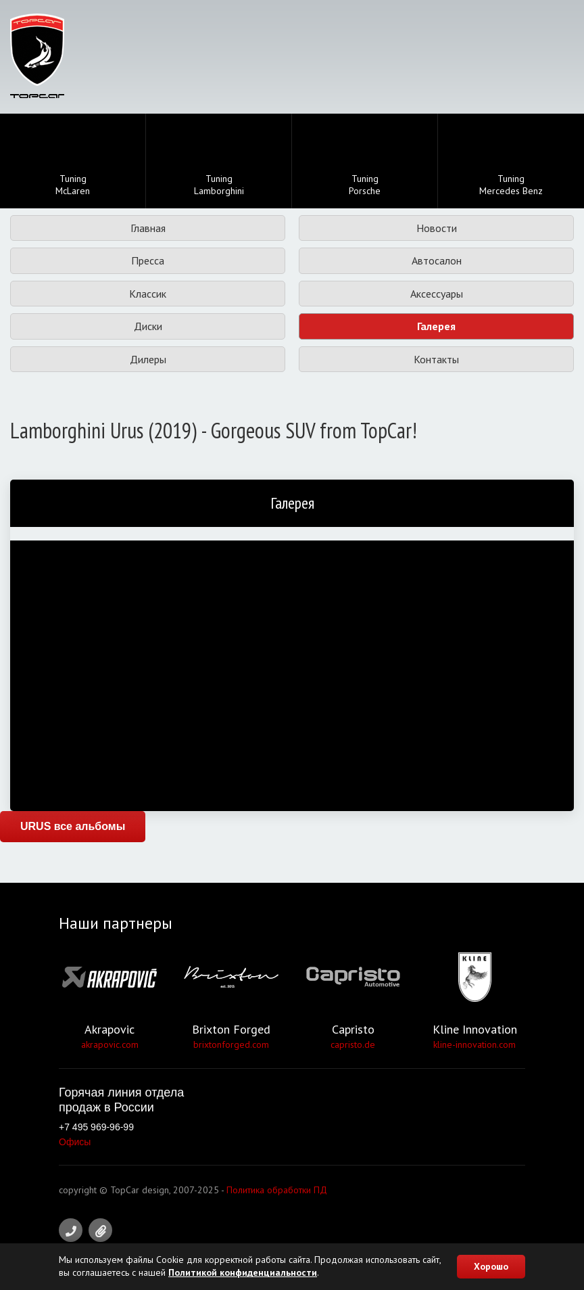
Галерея (436, 326)
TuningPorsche (365, 162)
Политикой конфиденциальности (242, 1272)
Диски (148, 326)
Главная (148, 228)
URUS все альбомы (72, 826)
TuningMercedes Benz (511, 162)
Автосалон (437, 260)
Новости (436, 228)
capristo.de (353, 1044)
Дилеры (148, 359)
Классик (147, 293)
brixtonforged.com (231, 1044)
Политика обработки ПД (276, 1190)
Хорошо (491, 1266)
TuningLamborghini (219, 162)
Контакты (436, 359)
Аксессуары (436, 293)
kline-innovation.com (474, 1044)
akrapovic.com (110, 1044)
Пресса (147, 260)
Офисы (75, 1141)
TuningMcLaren (73, 162)
